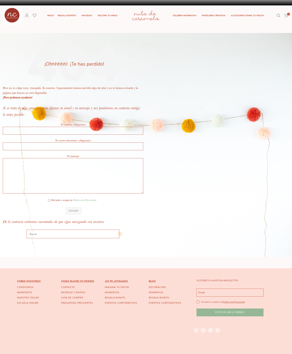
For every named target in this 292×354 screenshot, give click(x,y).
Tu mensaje (73, 166)
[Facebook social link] (196, 330)
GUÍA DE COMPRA (72, 297)
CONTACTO (68, 287)
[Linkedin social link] (217, 330)
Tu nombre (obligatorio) (73, 127)
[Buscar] (279, 15)
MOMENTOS (112, 292)
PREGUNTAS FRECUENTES (77, 303)
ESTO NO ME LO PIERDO (230, 312)
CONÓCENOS (25, 287)
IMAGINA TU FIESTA (117, 287)
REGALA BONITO (115, 297)
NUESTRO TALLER (28, 297)
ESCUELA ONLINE (28, 303)
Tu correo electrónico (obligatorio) (73, 143)
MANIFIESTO (24, 292)
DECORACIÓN (157, 287)
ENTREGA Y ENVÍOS (73, 292)
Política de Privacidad (84, 200)
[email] (230, 293)
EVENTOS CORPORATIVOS (121, 303)
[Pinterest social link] (210, 330)
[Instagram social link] (203, 330)
